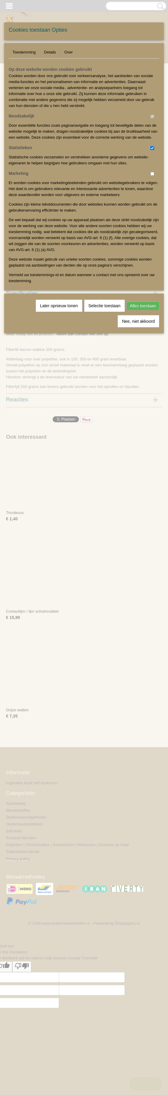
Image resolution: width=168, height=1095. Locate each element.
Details (50, 52)
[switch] (152, 116)
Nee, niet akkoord (138, 321)
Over (68, 52)
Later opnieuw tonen (59, 305)
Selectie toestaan (104, 305)
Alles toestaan (143, 305)
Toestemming (24, 52)
